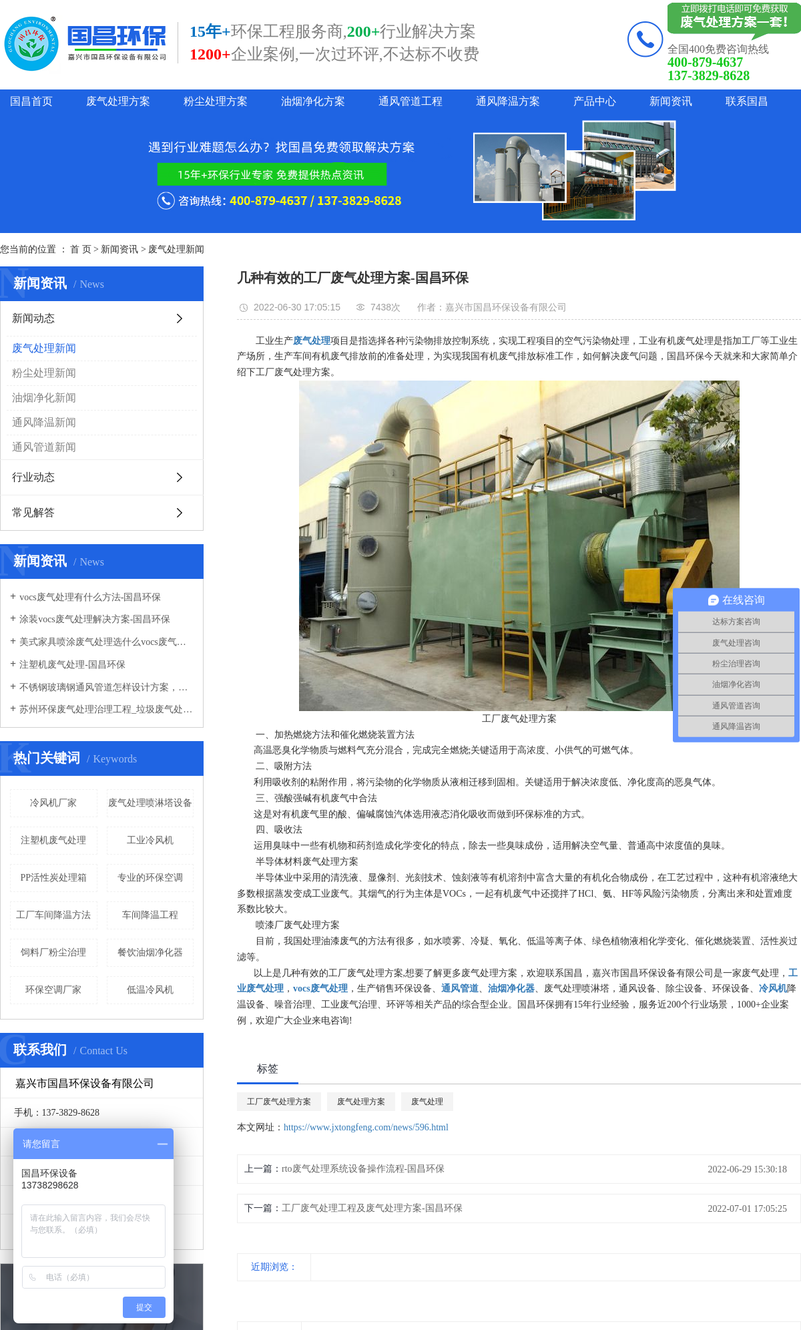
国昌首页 (31, 101)
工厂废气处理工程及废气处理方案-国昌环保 (372, 1208)
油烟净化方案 (313, 101)
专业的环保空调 (150, 878)
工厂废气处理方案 (279, 1101)
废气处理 (427, 1101)
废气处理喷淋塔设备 (150, 803)
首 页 (80, 249)
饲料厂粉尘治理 (53, 952)
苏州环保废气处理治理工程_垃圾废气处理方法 (106, 709)
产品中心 (594, 101)
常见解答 (33, 512)
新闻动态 (33, 318)
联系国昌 (747, 101)
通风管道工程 (410, 101)
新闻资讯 (670, 101)
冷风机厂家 (53, 803)
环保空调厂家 (53, 990)
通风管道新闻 (44, 447)
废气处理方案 (118, 101)
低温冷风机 (150, 990)
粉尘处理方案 (216, 101)
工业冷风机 (150, 840)
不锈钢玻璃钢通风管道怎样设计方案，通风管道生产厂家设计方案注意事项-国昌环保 (106, 687)
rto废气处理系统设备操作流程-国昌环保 (363, 1169)
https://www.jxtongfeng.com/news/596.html (366, 1127)
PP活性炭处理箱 (53, 878)
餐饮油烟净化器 (150, 952)
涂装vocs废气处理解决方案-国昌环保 (94, 619)
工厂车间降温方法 (53, 915)
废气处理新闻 (176, 249)
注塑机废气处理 (53, 840)
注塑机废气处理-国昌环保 (72, 665)
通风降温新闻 (44, 422)
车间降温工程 (150, 915)
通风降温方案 (508, 101)
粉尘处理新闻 (44, 373)
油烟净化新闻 (44, 397)
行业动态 (33, 477)
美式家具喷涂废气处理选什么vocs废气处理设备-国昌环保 (106, 642)
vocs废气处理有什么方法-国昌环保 (90, 597)
